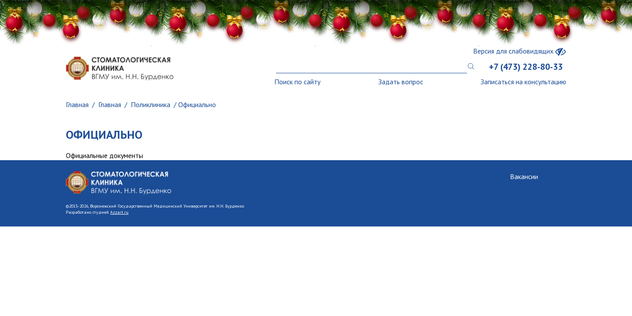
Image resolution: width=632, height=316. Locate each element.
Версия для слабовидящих (519, 51)
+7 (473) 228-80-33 (526, 66)
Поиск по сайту (297, 81)
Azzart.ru (119, 212)
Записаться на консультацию (523, 81)
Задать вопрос (400, 81)
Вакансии (524, 176)
